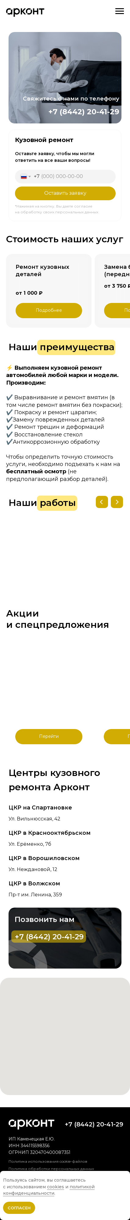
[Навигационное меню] (119, 11)
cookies (55, 1187)
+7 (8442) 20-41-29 (84, 111)
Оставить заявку (65, 193)
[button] (49, 310)
